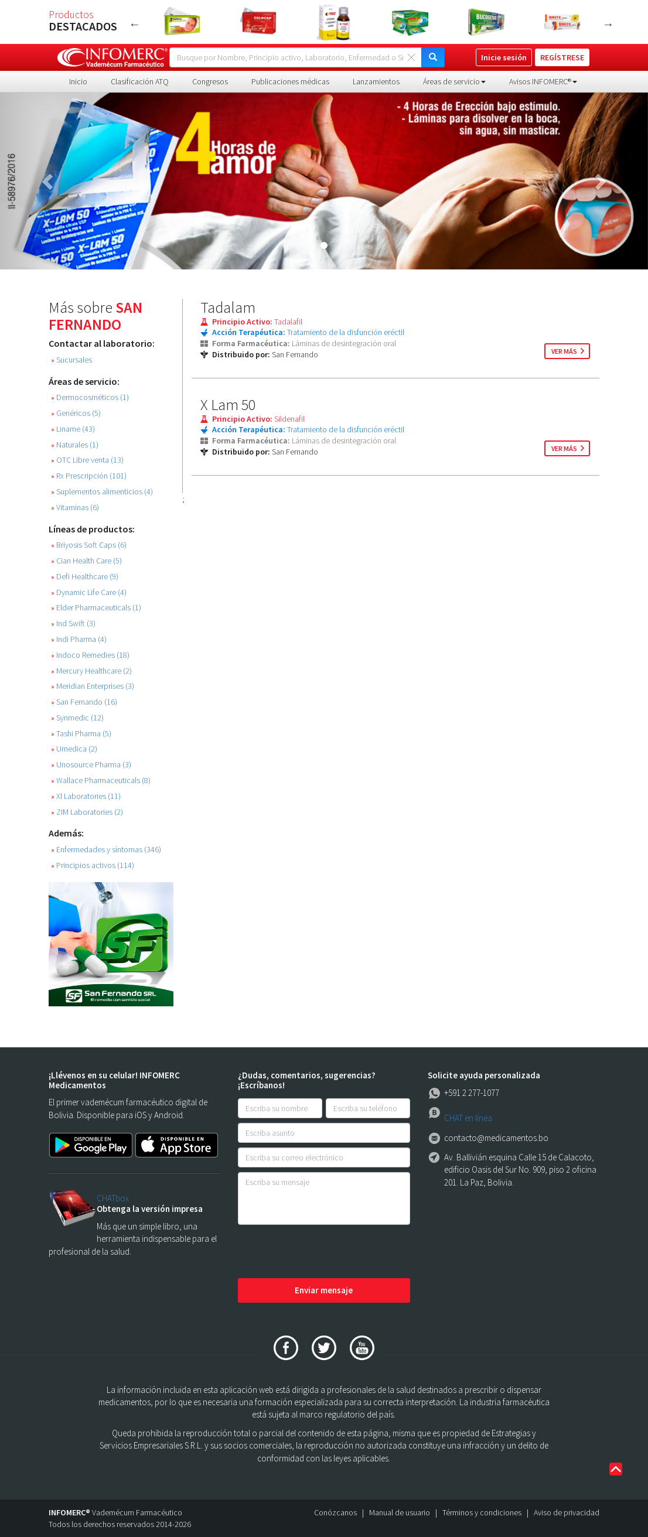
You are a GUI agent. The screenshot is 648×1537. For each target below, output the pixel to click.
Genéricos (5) (76, 413)
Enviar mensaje (324, 1290)
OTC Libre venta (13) (87, 460)
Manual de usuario (399, 1512)
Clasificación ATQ (140, 81)
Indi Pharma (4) (79, 639)
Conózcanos (335, 1512)
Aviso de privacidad (566, 1512)
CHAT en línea (468, 1117)
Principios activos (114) (92, 865)
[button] (48, 181)
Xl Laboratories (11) (86, 796)
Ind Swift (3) (73, 624)
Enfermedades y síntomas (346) (106, 850)
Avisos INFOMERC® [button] (543, 81)
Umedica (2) (74, 749)
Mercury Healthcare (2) (91, 671)
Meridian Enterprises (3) (92, 686)
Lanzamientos (376, 81)
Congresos (210, 81)
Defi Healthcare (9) (84, 577)
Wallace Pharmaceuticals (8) (101, 780)
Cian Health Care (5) (86, 561)
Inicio (78, 81)
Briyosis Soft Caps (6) (89, 545)
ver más (564, 351)
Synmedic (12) (77, 718)
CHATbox (113, 1198)
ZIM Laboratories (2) (87, 812)
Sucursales (71, 360)
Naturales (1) (74, 445)
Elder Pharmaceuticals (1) (96, 608)
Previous (135, 24)
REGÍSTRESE (562, 57)
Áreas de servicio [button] (454, 81)
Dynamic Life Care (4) (89, 592)
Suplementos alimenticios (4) (102, 492)
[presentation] (327, 1252)
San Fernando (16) (84, 702)
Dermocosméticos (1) (90, 397)
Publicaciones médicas (290, 81)
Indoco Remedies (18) (90, 655)
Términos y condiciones (481, 1512)
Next (608, 24)
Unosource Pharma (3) (91, 765)
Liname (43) (73, 429)
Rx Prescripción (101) (89, 476)
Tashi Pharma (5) (81, 734)
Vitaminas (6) (75, 508)
